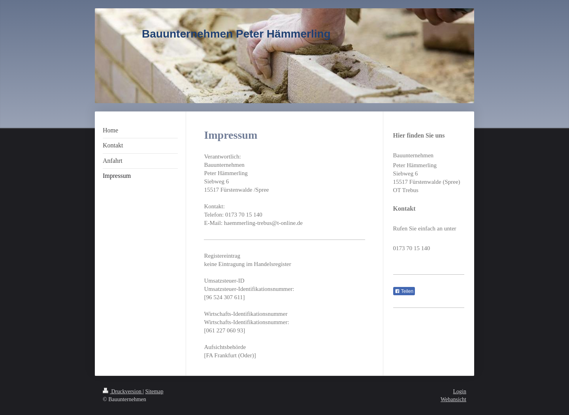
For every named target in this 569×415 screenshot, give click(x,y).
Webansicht (453, 399)
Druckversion (123, 391)
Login (459, 391)
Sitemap (154, 391)
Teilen (404, 291)
